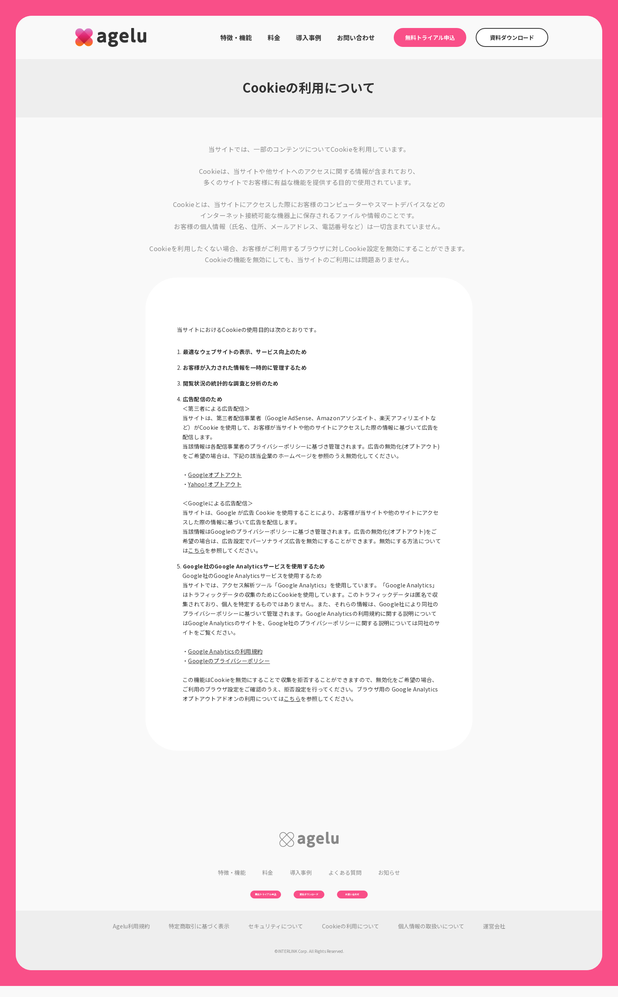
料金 (274, 37)
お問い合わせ (356, 37)
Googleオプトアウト (215, 475)
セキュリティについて (275, 937)
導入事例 (308, 37)
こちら (196, 550)
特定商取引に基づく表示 (199, 937)
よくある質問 (344, 872)
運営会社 (494, 937)
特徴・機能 (236, 37)
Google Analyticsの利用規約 (225, 651)
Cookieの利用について (350, 937)
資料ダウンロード (512, 37)
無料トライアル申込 (430, 37)
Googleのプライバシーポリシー (229, 661)
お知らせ (389, 872)
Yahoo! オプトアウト (215, 484)
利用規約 (131, 937)
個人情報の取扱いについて (431, 937)
